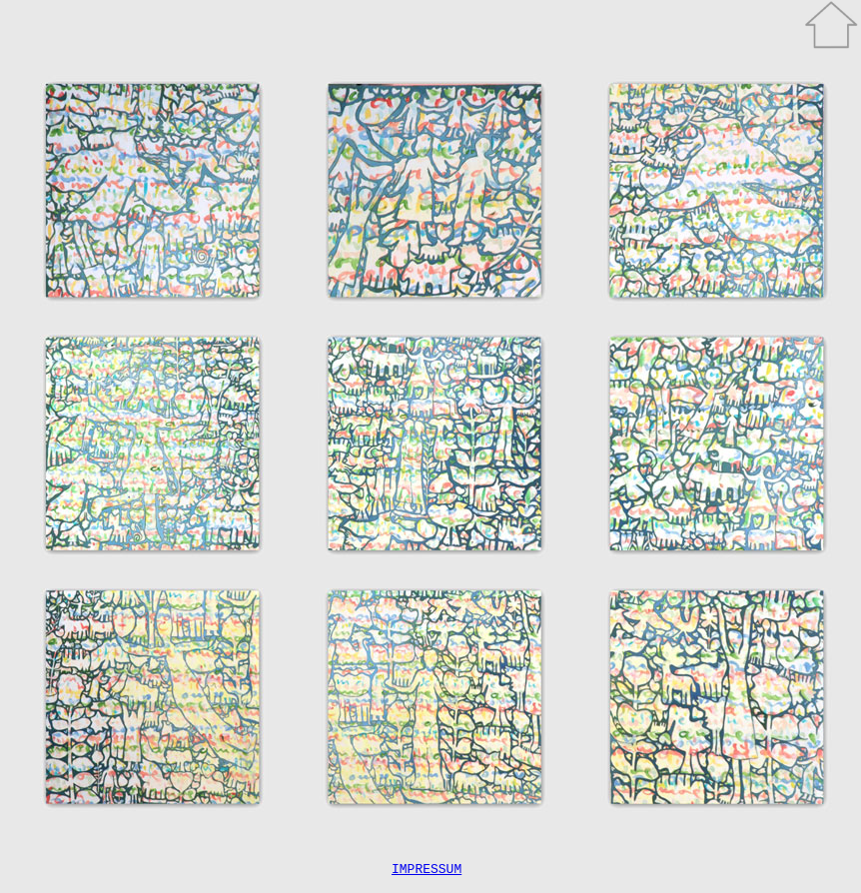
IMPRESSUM (426, 871)
